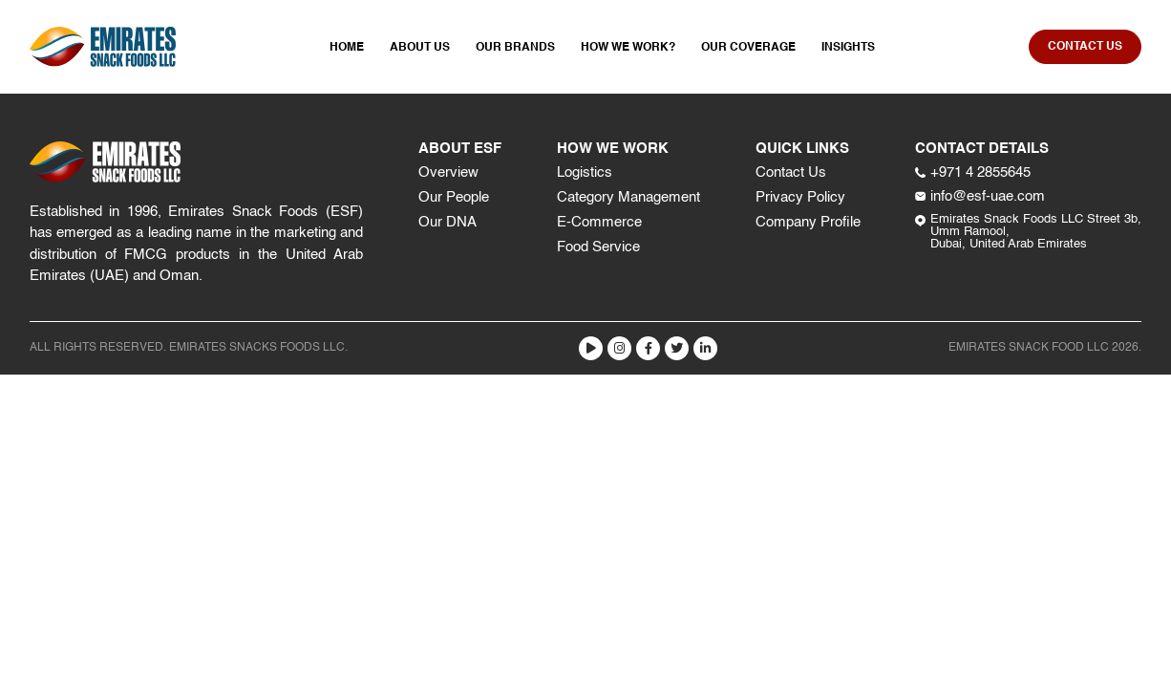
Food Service (598, 247)
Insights (848, 48)
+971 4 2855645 (973, 172)
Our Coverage (748, 48)
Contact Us (791, 172)
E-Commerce (599, 222)
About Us (420, 48)
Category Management (628, 197)
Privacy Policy (800, 197)
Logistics (584, 172)
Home (347, 48)
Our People (453, 197)
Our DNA (447, 222)
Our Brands (515, 48)
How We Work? (628, 48)
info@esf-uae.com (980, 196)
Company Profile (808, 222)
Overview (448, 172)
